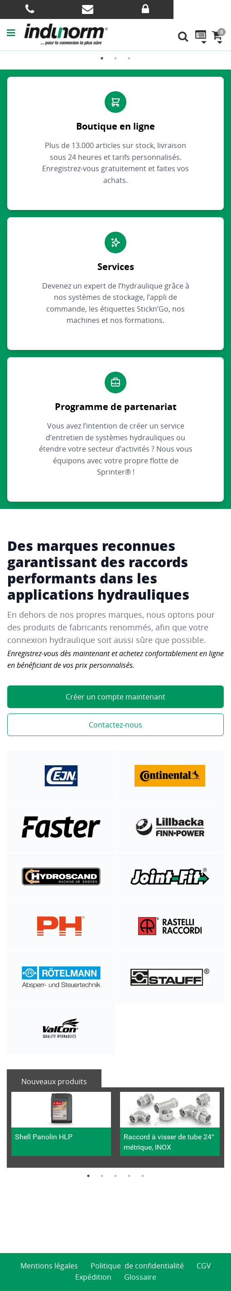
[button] (15, 32)
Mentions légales (49, 1266)
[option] (61, 1127)
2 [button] (115, 58)
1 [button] (101, 58)
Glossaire (140, 1277)
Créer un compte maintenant (115, 697)
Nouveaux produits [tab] (54, 1081)
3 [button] (129, 58)
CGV (204, 1266)
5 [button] (142, 1175)
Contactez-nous (115, 725)
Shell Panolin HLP (43, 1137)
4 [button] (129, 1175)
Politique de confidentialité (137, 1266)
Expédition (93, 1277)
